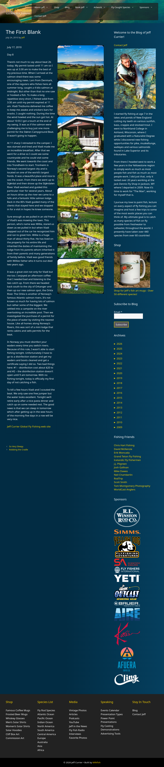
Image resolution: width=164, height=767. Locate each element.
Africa (40, 750)
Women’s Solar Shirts (18, 726)
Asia (39, 746)
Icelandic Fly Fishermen (127, 460)
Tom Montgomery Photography (132, 485)
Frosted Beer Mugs (17, 714)
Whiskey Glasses (15, 718)
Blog (67, 7)
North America (45, 726)
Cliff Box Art (12, 734)
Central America (46, 734)
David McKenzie (123, 449)
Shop (56, 7)
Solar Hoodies (14, 730)
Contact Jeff (40, 15)
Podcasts (74, 718)
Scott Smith (120, 482)
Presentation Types (112, 714)
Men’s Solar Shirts (16, 722)
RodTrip (118, 478)
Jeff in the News (78, 726)
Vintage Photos (78, 710)
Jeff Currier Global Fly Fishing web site (29, 426)
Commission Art (15, 738)
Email (118, 312)
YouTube (74, 722)
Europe (41, 738)
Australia (42, 742)
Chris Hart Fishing (124, 445)
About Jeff (43, 7)
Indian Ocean (45, 722)
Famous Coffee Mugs (18, 710)
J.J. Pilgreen (120, 463)
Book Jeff (83, 7)
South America (45, 730)
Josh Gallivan (121, 467)
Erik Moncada (122, 452)
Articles (73, 714)
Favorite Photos (78, 737)
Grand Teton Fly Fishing (127, 456)
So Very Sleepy (16, 446)
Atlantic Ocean (45, 714)
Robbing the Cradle (18, 449)
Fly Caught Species (124, 7)
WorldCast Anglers (124, 489)
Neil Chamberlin (123, 474)
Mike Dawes (121, 471)
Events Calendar (110, 710)
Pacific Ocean (45, 718)
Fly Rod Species (46, 710)
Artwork (101, 7)
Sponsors (147, 7)
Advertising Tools (110, 733)
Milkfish (97, 762)
